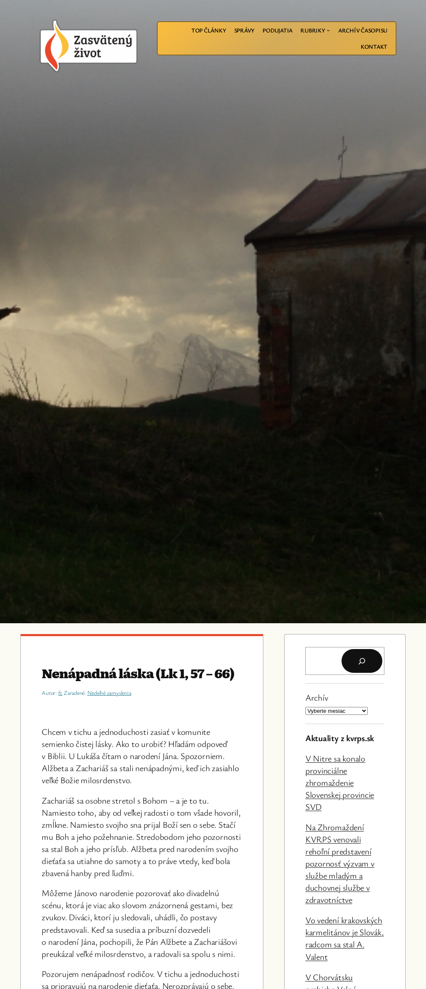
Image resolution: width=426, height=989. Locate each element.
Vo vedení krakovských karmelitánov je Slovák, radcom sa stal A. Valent (344, 938)
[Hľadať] (362, 661)
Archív (316, 697)
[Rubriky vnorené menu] (328, 30)
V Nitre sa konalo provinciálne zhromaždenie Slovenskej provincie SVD (339, 782)
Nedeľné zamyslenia (109, 693)
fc (60, 693)
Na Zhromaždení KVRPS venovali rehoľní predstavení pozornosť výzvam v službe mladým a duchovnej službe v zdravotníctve (339, 863)
